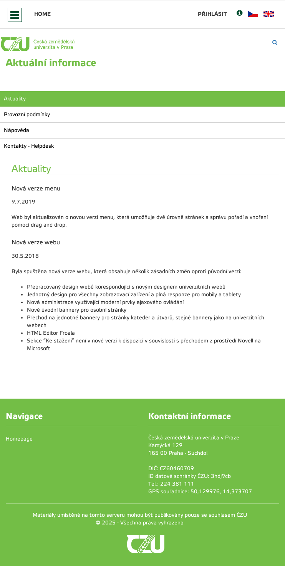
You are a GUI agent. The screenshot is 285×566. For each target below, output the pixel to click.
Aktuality (15, 99)
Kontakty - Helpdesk (29, 146)
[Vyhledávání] (274, 42)
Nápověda (16, 130)
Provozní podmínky (27, 114)
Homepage (19, 439)
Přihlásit (212, 14)
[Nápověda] (239, 14)
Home (42, 14)
